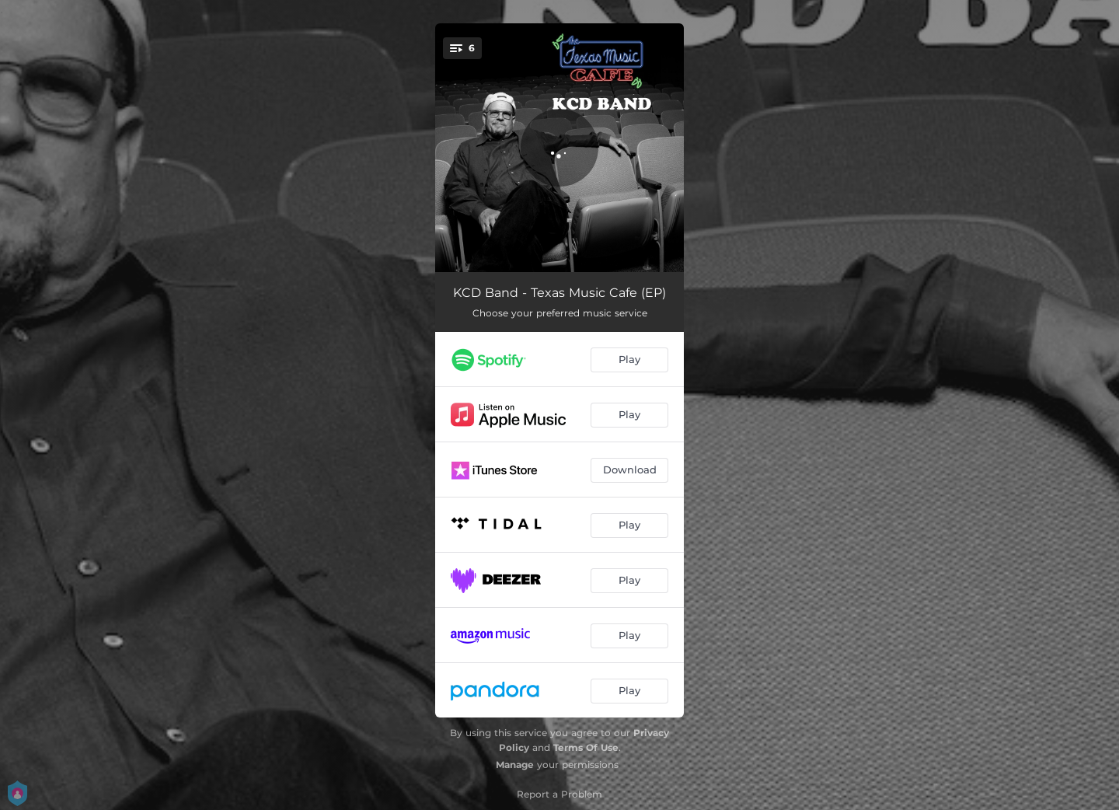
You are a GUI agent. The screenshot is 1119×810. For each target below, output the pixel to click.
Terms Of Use (586, 747)
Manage (515, 764)
